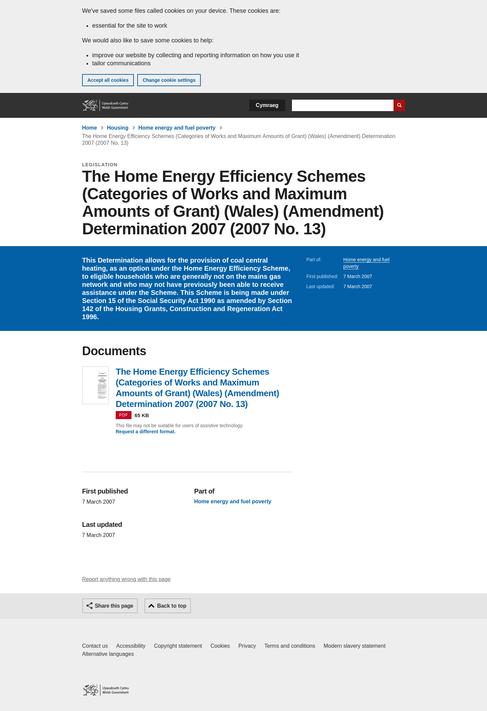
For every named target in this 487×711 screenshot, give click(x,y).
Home (89, 128)
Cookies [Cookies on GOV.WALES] (220, 646)
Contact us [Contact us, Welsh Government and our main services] (95, 646)
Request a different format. (146, 431)
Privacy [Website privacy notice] (247, 646)
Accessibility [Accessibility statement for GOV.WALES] (130, 646)
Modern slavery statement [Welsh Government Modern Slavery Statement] (354, 646)
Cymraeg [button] (267, 105)
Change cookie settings (169, 80)
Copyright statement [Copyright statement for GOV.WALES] (178, 646)
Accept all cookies (107, 80)
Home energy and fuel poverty (176, 128)
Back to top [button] (171, 606)
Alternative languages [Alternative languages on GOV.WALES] (108, 654)
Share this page (114, 606)
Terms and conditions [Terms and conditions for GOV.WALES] (289, 646)
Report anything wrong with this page (126, 579)
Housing (117, 128)
